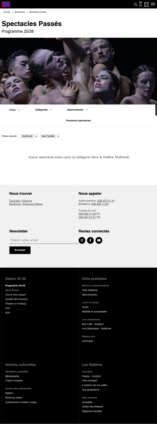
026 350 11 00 (99, 204)
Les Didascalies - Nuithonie (96, 328)
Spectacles (20, 12)
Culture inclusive (14, 381)
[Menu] (153, 4)
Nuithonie (30, 136)
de (140, 6)
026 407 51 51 (87, 217)
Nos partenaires (90, 390)
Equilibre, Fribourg (20, 201)
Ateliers (9, 393)
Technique (87, 341)
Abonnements (89, 295)
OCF (7, 308)
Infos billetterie (90, 290)
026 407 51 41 (106, 201)
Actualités (87, 402)
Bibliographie (12, 376)
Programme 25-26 (15, 286)
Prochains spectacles (78, 121)
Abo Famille (51, 136)
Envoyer (20, 250)
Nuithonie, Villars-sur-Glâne (25, 204)
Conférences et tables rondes (21, 402)
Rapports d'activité (92, 411)
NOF (7, 313)
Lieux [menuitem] (14, 110)
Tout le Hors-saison (15, 295)
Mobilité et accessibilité (94, 312)
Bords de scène (13, 398)
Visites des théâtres (92, 407)
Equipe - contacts (91, 376)
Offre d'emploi (89, 381)
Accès (85, 307)
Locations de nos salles (94, 385)
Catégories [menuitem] (43, 110)
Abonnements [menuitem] (77, 110)
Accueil (6, 12)
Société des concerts (16, 299)
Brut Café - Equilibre (93, 324)
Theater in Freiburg (15, 304)
